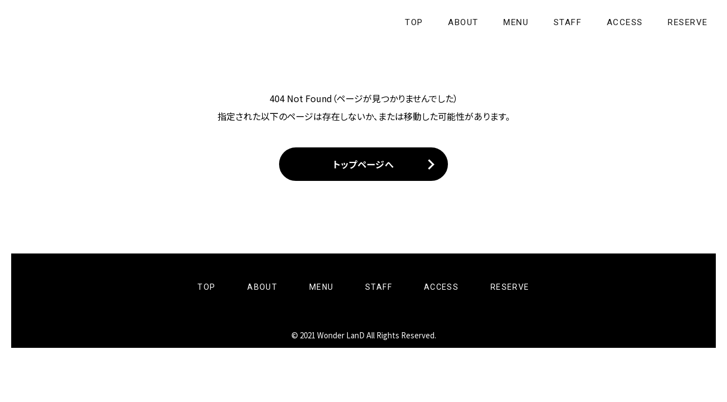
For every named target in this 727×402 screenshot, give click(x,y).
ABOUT (468, 22)
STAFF (569, 22)
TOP (420, 22)
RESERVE (688, 22)
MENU (519, 22)
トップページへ (363, 165)
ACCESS (625, 22)
